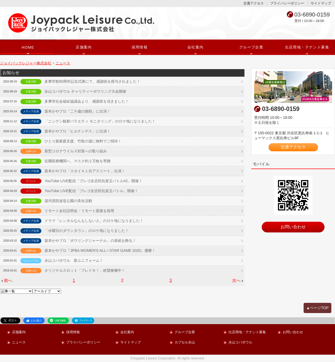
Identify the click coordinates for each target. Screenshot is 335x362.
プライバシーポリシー (287, 3)
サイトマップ (321, 3)
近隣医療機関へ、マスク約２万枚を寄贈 (77, 161)
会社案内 (195, 47)
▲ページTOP (317, 308)
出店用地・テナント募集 (307, 47)
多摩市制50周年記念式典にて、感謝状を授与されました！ (92, 81)
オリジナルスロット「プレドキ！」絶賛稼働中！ (84, 270)
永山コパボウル (240, 342)
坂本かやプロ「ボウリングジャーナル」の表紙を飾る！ (90, 240)
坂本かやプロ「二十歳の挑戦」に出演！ (77, 111)
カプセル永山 (185, 342)
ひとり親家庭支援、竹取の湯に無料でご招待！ (82, 141)
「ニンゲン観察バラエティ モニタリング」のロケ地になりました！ (99, 121)
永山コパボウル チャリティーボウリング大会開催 (85, 91)
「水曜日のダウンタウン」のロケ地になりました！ (86, 231)
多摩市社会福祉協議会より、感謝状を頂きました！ (86, 101)
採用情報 (140, 47)
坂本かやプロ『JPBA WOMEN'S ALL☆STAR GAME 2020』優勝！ (99, 250)
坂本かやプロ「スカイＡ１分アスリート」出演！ (84, 171)
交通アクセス (253, 3)
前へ (8, 280)
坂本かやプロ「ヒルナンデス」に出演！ (77, 131)
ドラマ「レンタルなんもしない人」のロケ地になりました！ (93, 221)
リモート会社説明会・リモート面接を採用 (79, 211)
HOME (28, 47)
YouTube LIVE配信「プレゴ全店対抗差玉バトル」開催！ (91, 191)
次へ (236, 280)
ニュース (19, 342)
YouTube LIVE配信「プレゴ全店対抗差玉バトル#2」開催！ (93, 181)
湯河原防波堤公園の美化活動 (68, 201)
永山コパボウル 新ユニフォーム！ (73, 260)
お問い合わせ (293, 227)
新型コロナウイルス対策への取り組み (75, 151)
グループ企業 (251, 47)
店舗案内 (84, 47)
